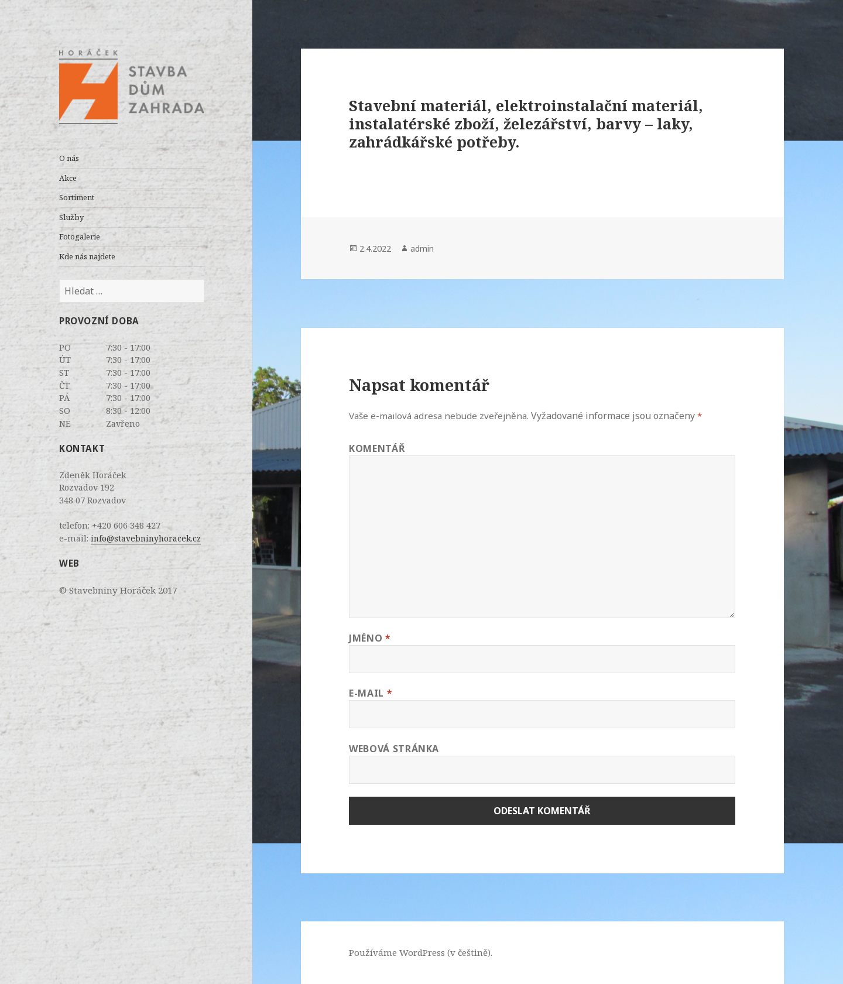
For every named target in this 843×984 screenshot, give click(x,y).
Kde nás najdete (87, 256)
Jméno (369, 638)
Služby (71, 217)
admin (422, 248)
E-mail (370, 693)
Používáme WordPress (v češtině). (420, 952)
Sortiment (76, 197)
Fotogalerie (79, 236)
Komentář (377, 448)
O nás (69, 158)
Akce (68, 178)
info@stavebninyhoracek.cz (146, 538)
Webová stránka (394, 748)
